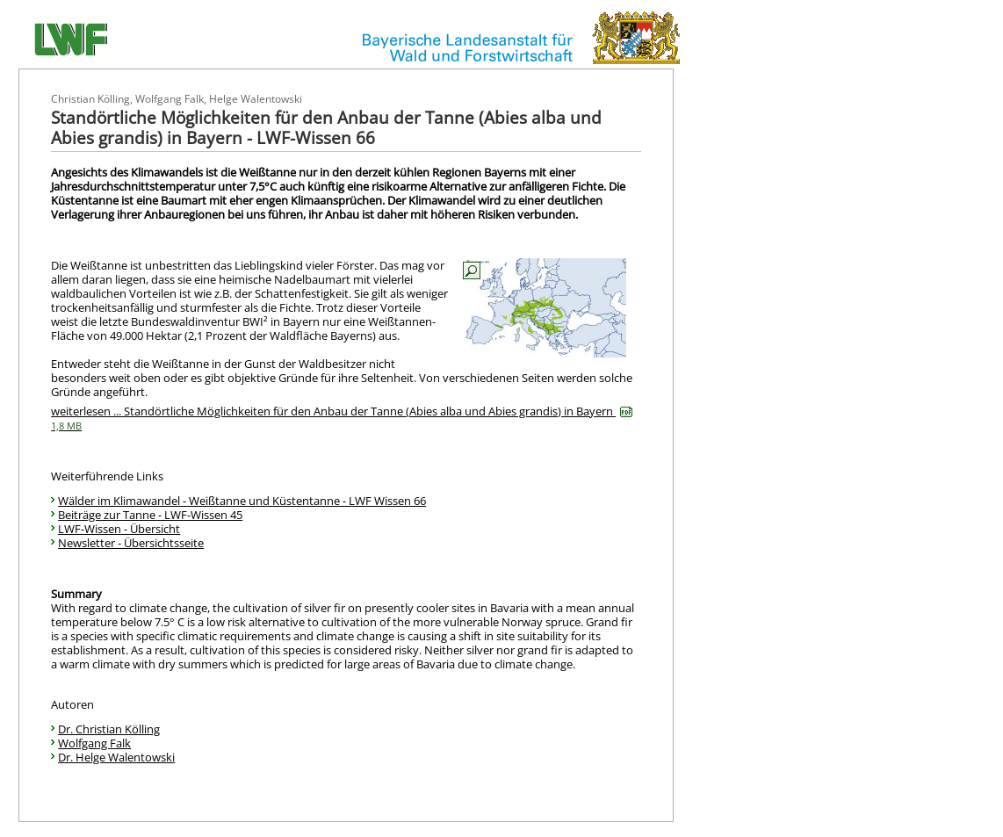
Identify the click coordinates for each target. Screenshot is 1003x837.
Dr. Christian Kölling (109, 729)
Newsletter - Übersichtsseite (131, 543)
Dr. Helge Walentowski (116, 757)
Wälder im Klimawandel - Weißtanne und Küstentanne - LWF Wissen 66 (242, 501)
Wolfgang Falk (94, 743)
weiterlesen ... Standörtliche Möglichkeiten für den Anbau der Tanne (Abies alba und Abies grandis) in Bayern (341, 417)
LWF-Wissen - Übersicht (119, 529)
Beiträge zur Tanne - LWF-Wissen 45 (150, 515)
